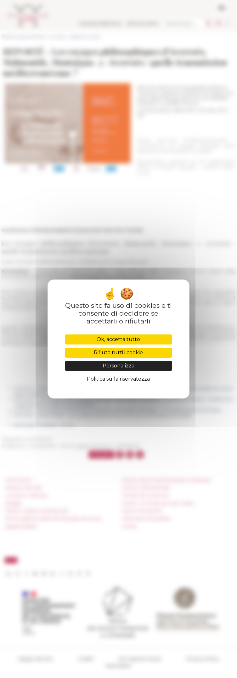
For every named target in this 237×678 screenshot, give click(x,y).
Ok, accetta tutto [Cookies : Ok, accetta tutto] (118, 339)
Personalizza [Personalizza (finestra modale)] (118, 366)
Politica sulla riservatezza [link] (118, 379)
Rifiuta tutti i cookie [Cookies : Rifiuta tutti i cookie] (118, 352)
